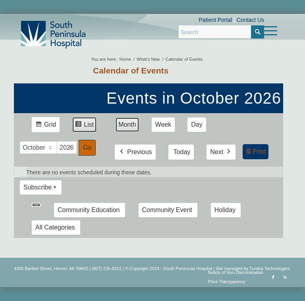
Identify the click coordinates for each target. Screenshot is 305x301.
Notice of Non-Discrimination (235, 272)
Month (127, 124)
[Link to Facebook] (273, 277)
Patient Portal (215, 20)
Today (182, 152)
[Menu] (266, 31)
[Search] (221, 31)
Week (163, 124)
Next (221, 152)
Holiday (225, 209)
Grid (45, 125)
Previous (135, 152)
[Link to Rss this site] (285, 277)
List (84, 125)
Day (196, 124)
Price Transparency (227, 281)
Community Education (89, 209)
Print (255, 152)
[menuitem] (266, 31)
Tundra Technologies (269, 268)
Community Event (167, 209)
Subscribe (40, 187)
